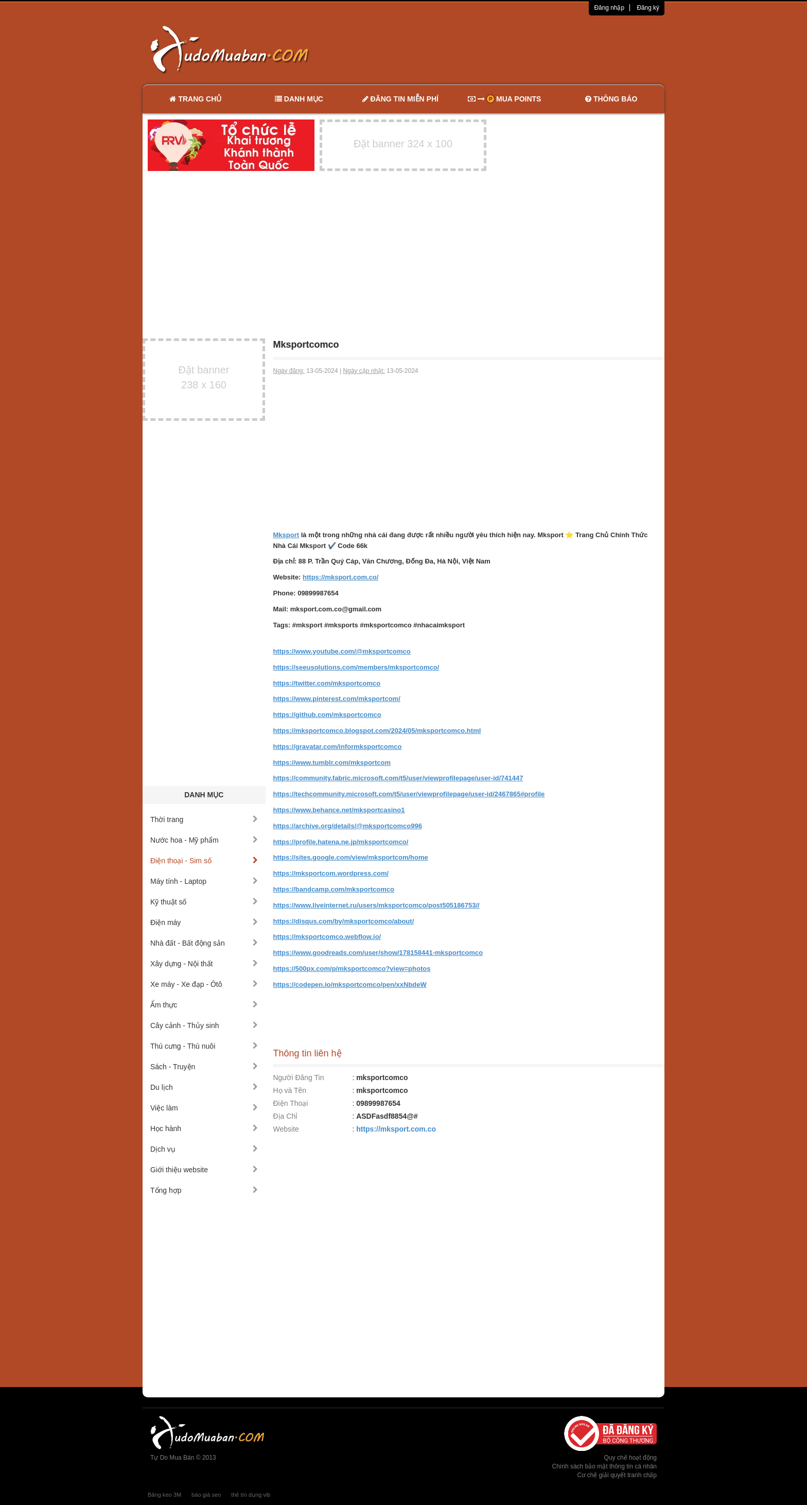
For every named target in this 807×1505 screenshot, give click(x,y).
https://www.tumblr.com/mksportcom (332, 762)
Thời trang (204, 819)
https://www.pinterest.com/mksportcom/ (336, 699)
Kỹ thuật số (204, 902)
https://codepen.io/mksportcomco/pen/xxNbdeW (350, 984)
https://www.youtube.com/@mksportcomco (342, 651)
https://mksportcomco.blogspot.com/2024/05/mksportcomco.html (377, 730)
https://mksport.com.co (396, 1129)
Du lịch (204, 1087)
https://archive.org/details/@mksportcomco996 (347, 826)
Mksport (286, 535)
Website (286, 1129)
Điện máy (204, 922)
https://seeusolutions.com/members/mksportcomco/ (356, 667)
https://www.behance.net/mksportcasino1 (339, 810)
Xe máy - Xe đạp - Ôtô (204, 984)
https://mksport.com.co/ (340, 577)
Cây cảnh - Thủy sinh (204, 1025)
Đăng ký (648, 7)
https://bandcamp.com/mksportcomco (333, 889)
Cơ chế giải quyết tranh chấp (617, 1475)
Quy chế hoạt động (630, 1457)
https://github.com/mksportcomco (327, 715)
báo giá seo (206, 1495)
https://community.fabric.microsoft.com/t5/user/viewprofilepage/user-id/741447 (398, 778)
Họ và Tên (290, 1090)
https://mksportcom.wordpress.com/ (331, 873)
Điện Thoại (290, 1103)
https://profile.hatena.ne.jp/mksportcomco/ (341, 842)
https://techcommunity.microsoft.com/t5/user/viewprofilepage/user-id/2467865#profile (409, 794)
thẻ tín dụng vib (250, 1495)
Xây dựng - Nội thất (204, 964)
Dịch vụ (204, 1149)
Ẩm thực (204, 1005)
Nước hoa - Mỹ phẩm (204, 840)
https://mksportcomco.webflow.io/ (327, 936)
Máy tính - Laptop (204, 881)
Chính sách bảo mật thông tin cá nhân (604, 1466)
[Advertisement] (512, 48)
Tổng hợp (204, 1190)
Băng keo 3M (164, 1495)
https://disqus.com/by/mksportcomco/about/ (343, 921)
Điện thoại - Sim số (204, 861)
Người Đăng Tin (298, 1077)
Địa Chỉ (285, 1116)
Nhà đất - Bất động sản (204, 943)
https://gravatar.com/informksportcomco (337, 746)
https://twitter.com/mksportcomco (327, 683)
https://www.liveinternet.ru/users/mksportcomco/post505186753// (376, 905)
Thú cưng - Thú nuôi (204, 1046)
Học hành (204, 1128)
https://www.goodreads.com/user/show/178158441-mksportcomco (378, 952)
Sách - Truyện (204, 1067)
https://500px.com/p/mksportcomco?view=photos (352, 968)
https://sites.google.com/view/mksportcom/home (350, 857)
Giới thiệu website (204, 1170)
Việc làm (204, 1108)
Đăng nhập (609, 7)
